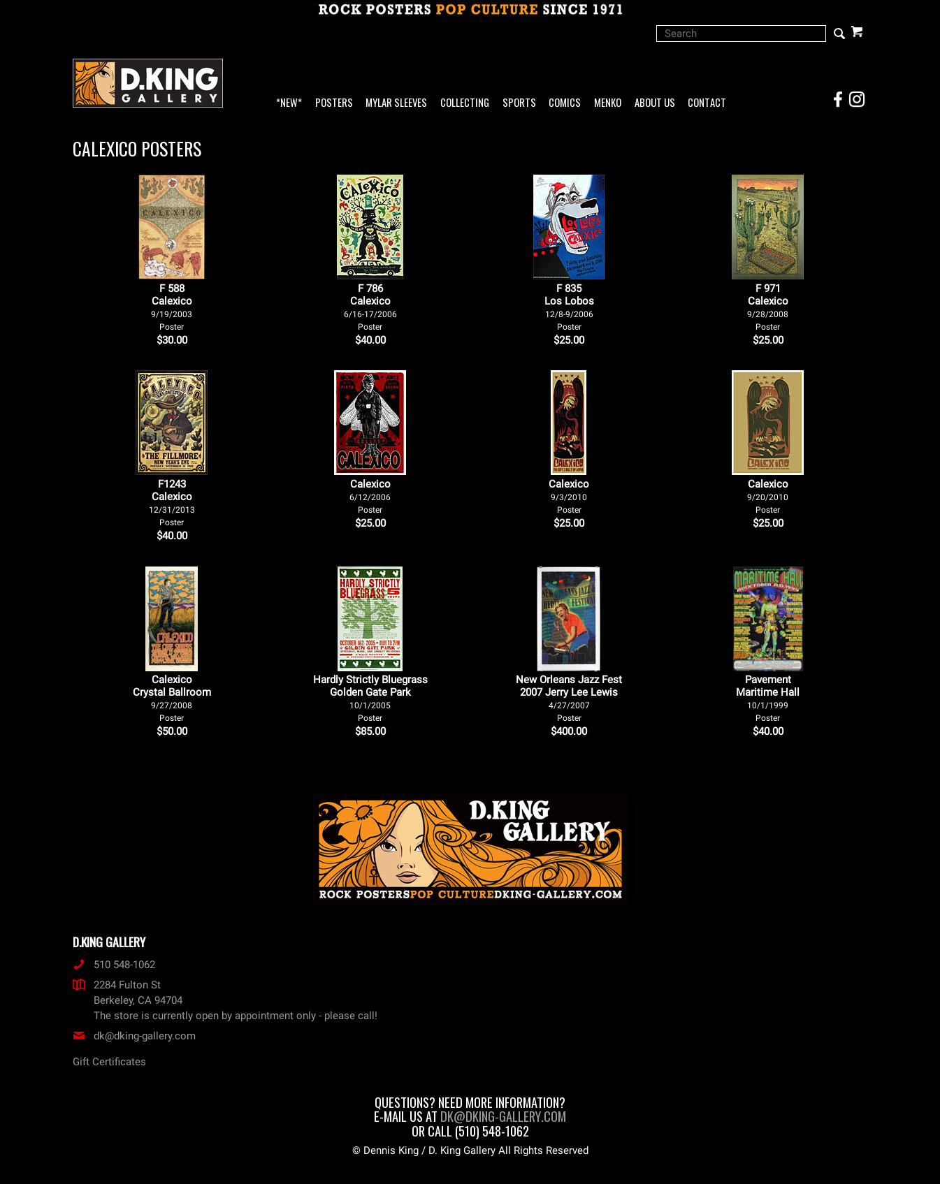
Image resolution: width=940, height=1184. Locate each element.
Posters (334, 103)
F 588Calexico (171, 307)
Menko (607, 103)
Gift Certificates (109, 1061)
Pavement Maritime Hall (768, 698)
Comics (565, 103)
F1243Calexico (172, 502)
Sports (519, 103)
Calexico (370, 496)
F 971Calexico (767, 307)
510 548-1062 (114, 964)
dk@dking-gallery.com (134, 1036)
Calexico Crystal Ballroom (172, 698)
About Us (655, 103)
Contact (707, 103)
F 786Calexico (370, 307)
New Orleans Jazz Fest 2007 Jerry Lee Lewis (569, 698)
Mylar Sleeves (396, 103)
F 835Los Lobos (569, 307)
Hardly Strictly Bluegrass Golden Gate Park (370, 698)
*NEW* (289, 103)
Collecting (464, 103)
